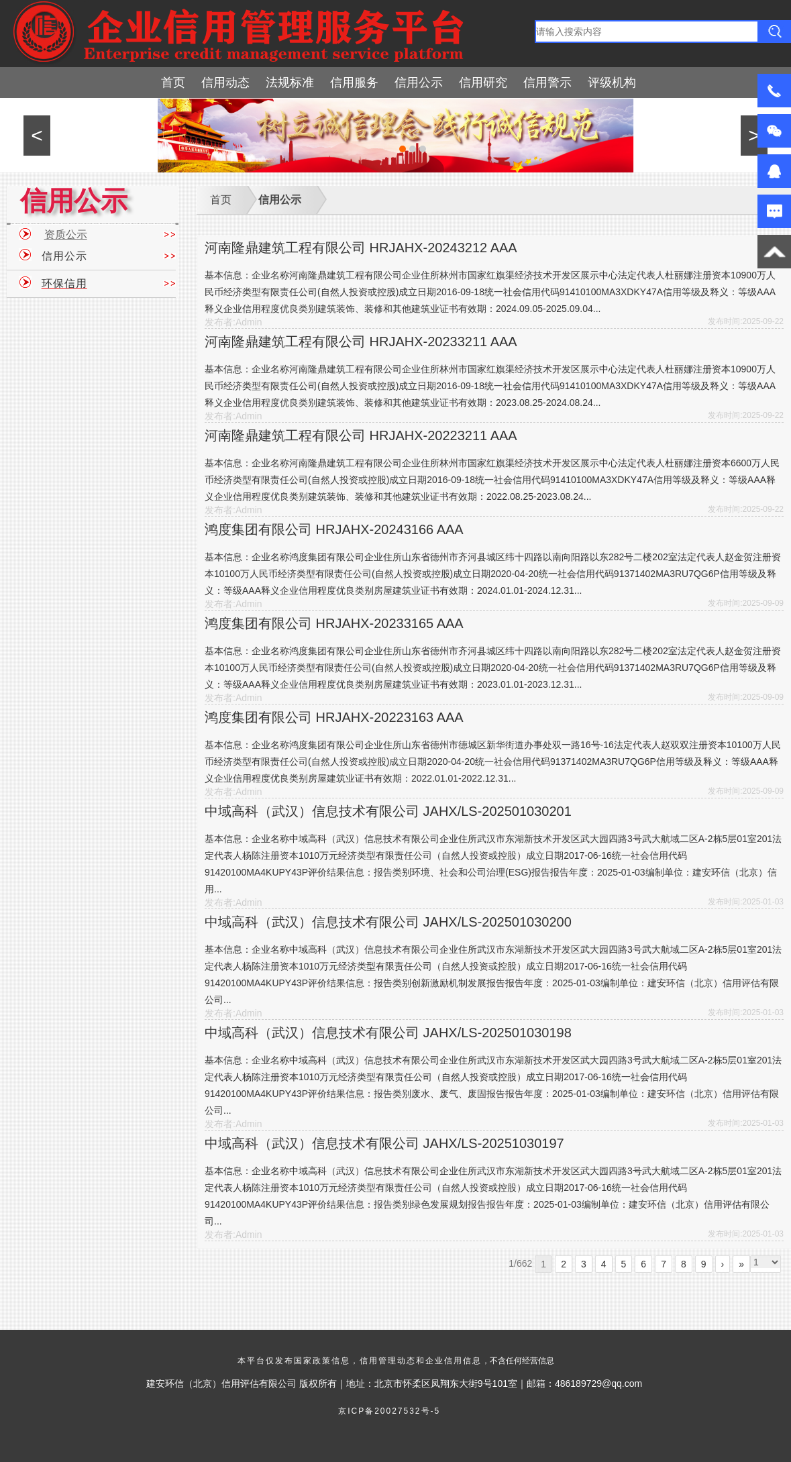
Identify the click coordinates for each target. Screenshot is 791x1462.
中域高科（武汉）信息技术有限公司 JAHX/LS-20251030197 (384, 1143)
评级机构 (612, 82)
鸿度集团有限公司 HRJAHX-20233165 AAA (334, 623)
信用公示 (418, 82)
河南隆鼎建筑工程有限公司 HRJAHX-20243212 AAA (361, 247)
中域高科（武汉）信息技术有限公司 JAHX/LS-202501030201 (388, 811)
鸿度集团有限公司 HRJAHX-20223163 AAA (334, 717)
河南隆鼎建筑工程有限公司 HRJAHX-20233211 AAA (361, 341)
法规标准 (290, 82)
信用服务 (354, 82)
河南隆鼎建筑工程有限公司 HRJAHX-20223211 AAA (361, 435)
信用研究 (483, 82)
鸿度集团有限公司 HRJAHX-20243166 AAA (334, 529)
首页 (173, 82)
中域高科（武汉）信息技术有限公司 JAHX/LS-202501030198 (388, 1032)
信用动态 (225, 82)
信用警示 (547, 82)
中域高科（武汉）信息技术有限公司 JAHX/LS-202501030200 (388, 922)
